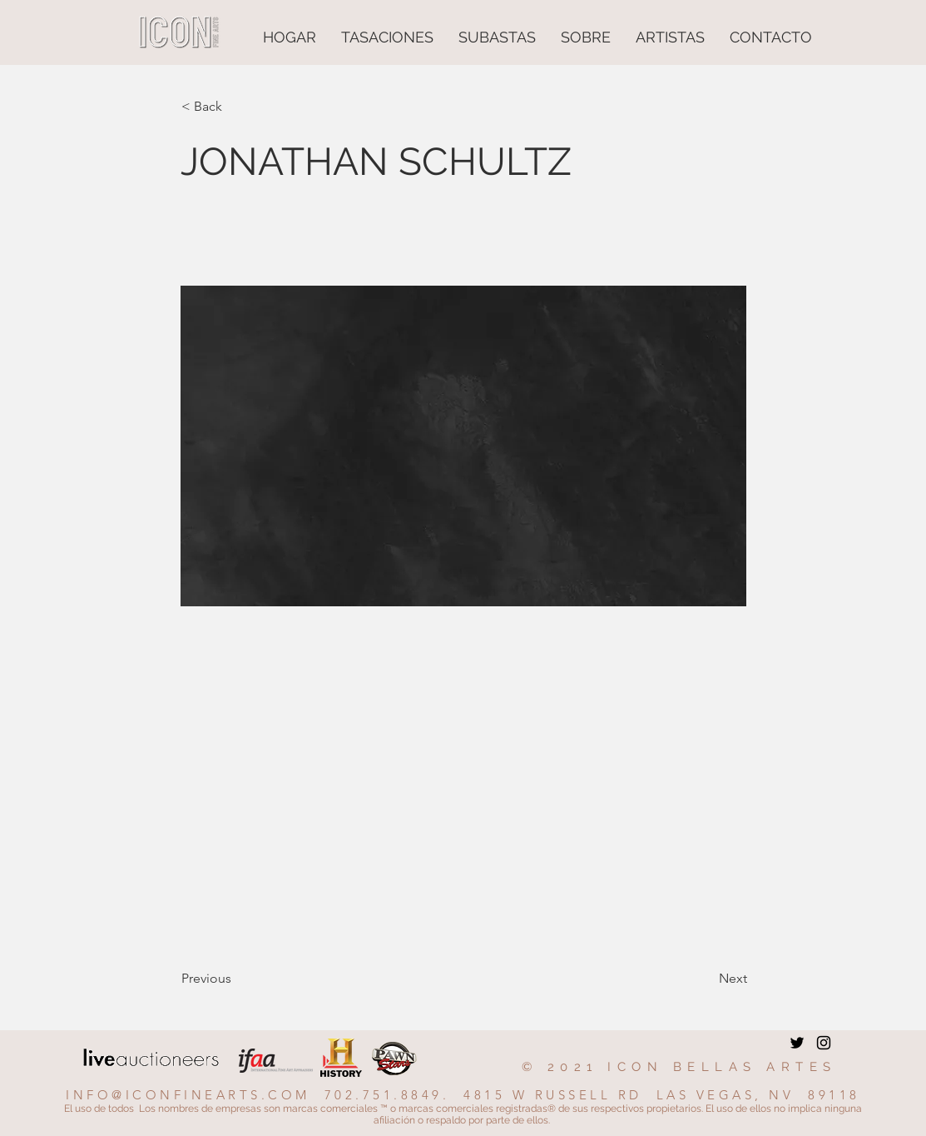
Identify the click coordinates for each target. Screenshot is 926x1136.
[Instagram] (824, 1043)
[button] (236, 106)
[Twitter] (797, 1043)
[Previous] (236, 978)
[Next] (705, 978)
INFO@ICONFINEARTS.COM (188, 1095)
